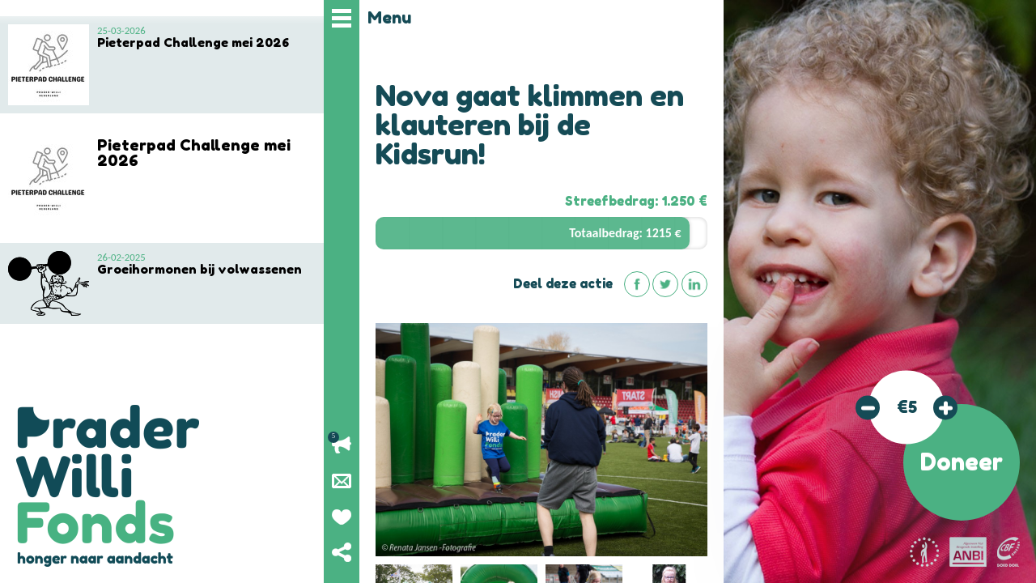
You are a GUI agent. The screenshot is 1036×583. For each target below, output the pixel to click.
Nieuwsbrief (341, 481)
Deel (341, 552)
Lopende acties (341, 445)
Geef (341, 516)
